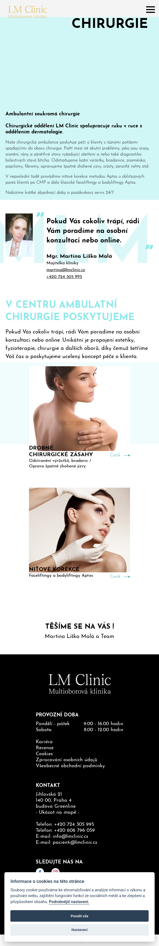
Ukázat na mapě (57, 812)
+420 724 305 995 (64, 277)
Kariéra (44, 742)
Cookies (44, 754)
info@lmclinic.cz (70, 836)
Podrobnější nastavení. (69, 902)
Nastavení (80, 930)
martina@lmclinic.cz (65, 270)
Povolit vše (79, 916)
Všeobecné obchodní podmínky (70, 766)
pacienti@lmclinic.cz (75, 842)
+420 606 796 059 (74, 830)
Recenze (45, 748)
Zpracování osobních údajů (66, 760)
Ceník (115, 455)
